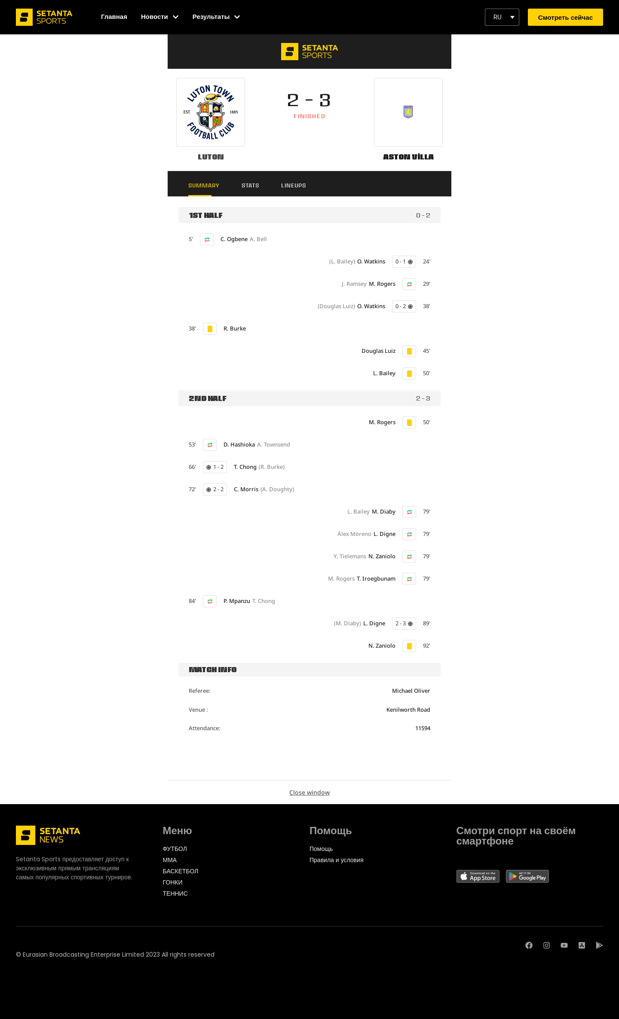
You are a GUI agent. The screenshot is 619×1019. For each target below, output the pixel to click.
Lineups (293, 185)
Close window (309, 792)
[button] (502, 17)
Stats (250, 185)
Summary (204, 185)
